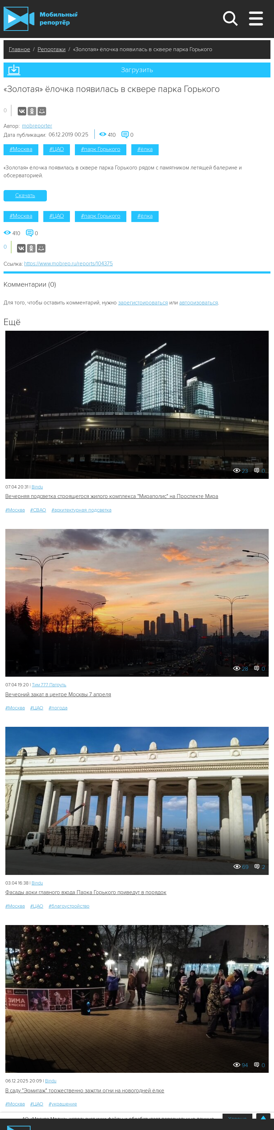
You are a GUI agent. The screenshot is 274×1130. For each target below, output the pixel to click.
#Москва (21, 149)
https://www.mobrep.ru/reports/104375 (68, 263)
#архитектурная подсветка (81, 510)
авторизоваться (198, 302)
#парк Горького (100, 149)
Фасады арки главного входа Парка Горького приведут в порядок (85, 892)
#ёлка (145, 149)
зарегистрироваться (143, 302)
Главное (19, 49)
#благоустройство (69, 906)
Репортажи (52, 49)
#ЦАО (56, 149)
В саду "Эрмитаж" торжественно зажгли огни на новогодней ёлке (84, 1090)
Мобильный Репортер (40, 19)
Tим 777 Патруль (49, 685)
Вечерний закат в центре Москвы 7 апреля (58, 694)
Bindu (37, 487)
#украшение (63, 1104)
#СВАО (38, 510)
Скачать (25, 195)
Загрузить (137, 70)
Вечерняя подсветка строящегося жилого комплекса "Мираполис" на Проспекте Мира (111, 496)
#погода (58, 708)
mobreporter (37, 126)
